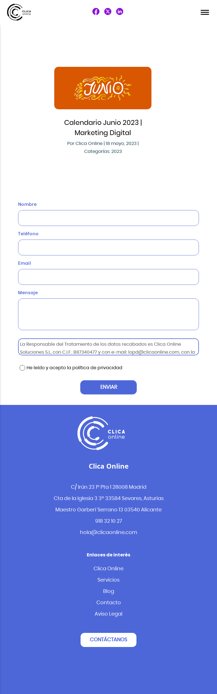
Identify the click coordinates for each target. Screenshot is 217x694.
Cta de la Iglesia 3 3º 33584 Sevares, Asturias (109, 498)
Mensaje (28, 293)
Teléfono (28, 234)
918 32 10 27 (108, 521)
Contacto (108, 602)
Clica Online (108, 568)
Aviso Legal (108, 614)
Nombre (27, 204)
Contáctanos (108, 639)
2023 (116, 151)
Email (24, 263)
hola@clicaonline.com (108, 532)
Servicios (108, 580)
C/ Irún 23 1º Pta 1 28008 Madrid (108, 487)
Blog (108, 591)
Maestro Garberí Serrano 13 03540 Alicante (108, 510)
